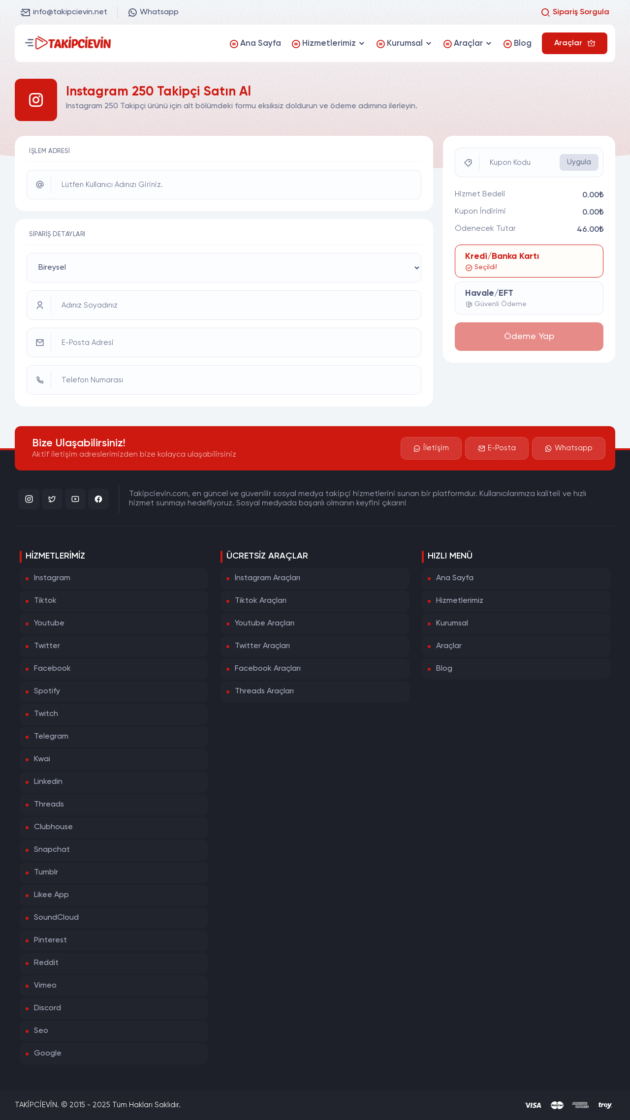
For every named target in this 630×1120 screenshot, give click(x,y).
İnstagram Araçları (267, 578)
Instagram (52, 578)
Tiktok (45, 601)
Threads (49, 805)
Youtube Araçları (264, 623)
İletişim (431, 448)
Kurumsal (452, 623)
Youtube (49, 623)
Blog (444, 669)
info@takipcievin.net (64, 12)
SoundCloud (56, 918)
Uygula (579, 162)
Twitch (46, 714)
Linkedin (48, 782)
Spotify (47, 691)
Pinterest (50, 940)
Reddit (46, 963)
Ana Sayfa (454, 578)
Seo (41, 1031)
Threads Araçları (264, 691)
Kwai (42, 759)
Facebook (52, 669)
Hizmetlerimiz (459, 601)
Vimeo (45, 986)
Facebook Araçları (268, 669)
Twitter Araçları (262, 646)
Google (48, 1054)
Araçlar (449, 646)
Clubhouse (53, 827)
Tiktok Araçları (260, 601)
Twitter (47, 646)
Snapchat (52, 850)
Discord (47, 1008)
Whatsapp (153, 12)
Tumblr (46, 872)
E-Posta (497, 448)
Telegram (51, 737)
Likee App (51, 895)
